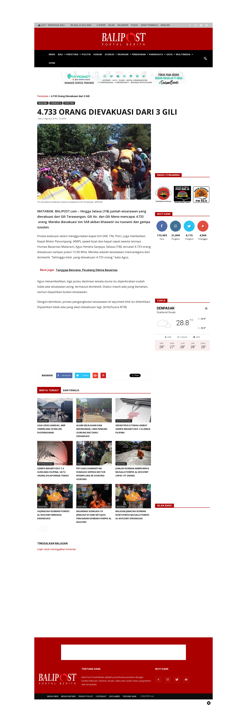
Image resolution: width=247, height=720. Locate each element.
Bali (61, 54)
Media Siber (52, 696)
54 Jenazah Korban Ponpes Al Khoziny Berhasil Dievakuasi (53, 515)
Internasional (123, 420)
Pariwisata (157, 54)
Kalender (122, 25)
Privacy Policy (85, 696)
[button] (205, 59)
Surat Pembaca (149, 25)
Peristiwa (73, 54)
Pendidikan (140, 54)
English (165, 25)
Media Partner (68, 696)
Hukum (97, 54)
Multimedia (184, 54)
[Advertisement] (123, 11)
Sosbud (110, 54)
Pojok (134, 25)
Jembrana (43, 420)
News (52, 54)
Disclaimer (114, 696)
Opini (52, 62)
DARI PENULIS (71, 390)
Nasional (43, 103)
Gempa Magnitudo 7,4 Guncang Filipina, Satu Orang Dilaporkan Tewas (53, 472)
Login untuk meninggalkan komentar (56, 549)
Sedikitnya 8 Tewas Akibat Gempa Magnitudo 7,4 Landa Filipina (132, 429)
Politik (86, 54)
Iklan (111, 25)
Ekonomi (124, 54)
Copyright (101, 696)
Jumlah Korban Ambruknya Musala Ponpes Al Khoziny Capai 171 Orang (132, 472)
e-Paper (101, 25)
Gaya (170, 54)
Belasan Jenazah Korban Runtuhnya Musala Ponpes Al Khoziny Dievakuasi (132, 515)
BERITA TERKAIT (49, 390)
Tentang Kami (129, 696)
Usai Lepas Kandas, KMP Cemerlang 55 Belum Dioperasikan (51, 429)
